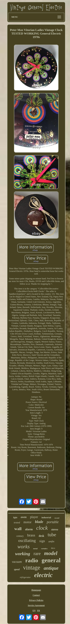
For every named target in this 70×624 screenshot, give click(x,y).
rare (37, 553)
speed (17, 569)
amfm (51, 541)
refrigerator (25, 577)
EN (34, 610)
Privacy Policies (36, 600)
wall (18, 529)
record (57, 518)
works (23, 546)
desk (41, 535)
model (50, 553)
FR (38, 610)
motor (27, 522)
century (20, 536)
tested (17, 522)
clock (42, 528)
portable (53, 522)
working (22, 553)
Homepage (36, 590)
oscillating (27, 540)
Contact (36, 595)
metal (35, 548)
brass (31, 535)
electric (43, 575)
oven (24, 517)
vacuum (17, 562)
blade (39, 522)
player (34, 517)
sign (42, 541)
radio (31, 560)
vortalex (44, 548)
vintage (31, 567)
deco (53, 548)
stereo (54, 529)
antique (51, 568)
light (15, 517)
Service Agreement (36, 605)
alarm (29, 529)
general (51, 560)
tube (52, 534)
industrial (46, 517)
